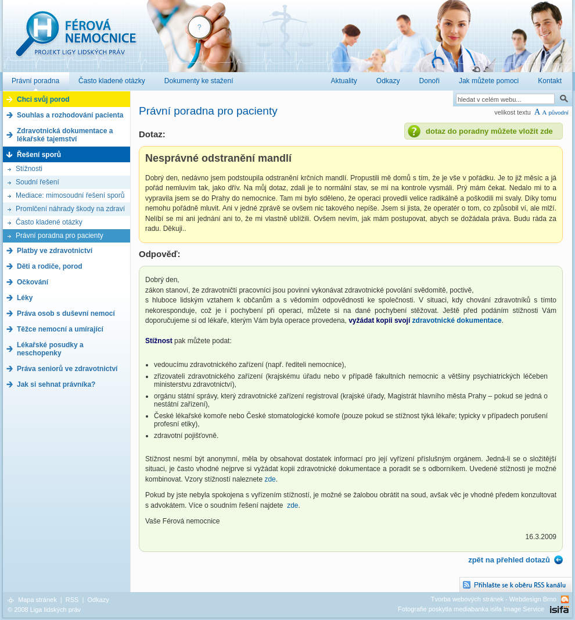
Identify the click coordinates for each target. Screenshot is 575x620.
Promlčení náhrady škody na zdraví (70, 209)
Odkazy (98, 599)
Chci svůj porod (43, 99)
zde (269, 479)
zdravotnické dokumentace (457, 320)
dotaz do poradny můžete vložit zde (489, 131)
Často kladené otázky (49, 222)
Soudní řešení (37, 182)
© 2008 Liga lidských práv (44, 609)
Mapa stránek (37, 599)
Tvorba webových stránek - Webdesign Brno (493, 599)
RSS (72, 599)
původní (558, 112)
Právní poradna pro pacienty (59, 235)
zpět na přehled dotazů (509, 559)
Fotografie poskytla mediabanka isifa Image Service (471, 608)
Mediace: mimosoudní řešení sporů (70, 195)
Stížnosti (29, 169)
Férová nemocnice (75, 40)
